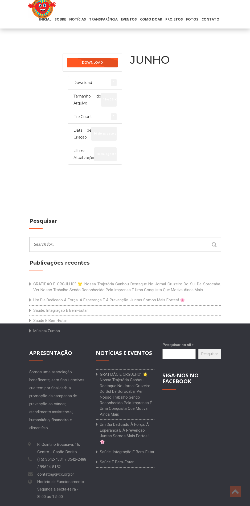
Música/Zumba (46, 331)
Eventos (129, 19)
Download (92, 62)
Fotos (192, 19)
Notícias (77, 19)
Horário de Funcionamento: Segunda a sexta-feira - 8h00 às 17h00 (61, 489)
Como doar (151, 19)
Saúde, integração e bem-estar (60, 310)
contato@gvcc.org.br (55, 474)
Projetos (174, 19)
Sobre (60, 19)
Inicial (45, 19)
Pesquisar (209, 354)
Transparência (103, 19)
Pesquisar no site (178, 345)
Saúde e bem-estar (50, 320)
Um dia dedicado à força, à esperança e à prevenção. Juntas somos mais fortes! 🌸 (109, 300)
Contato (210, 19)
